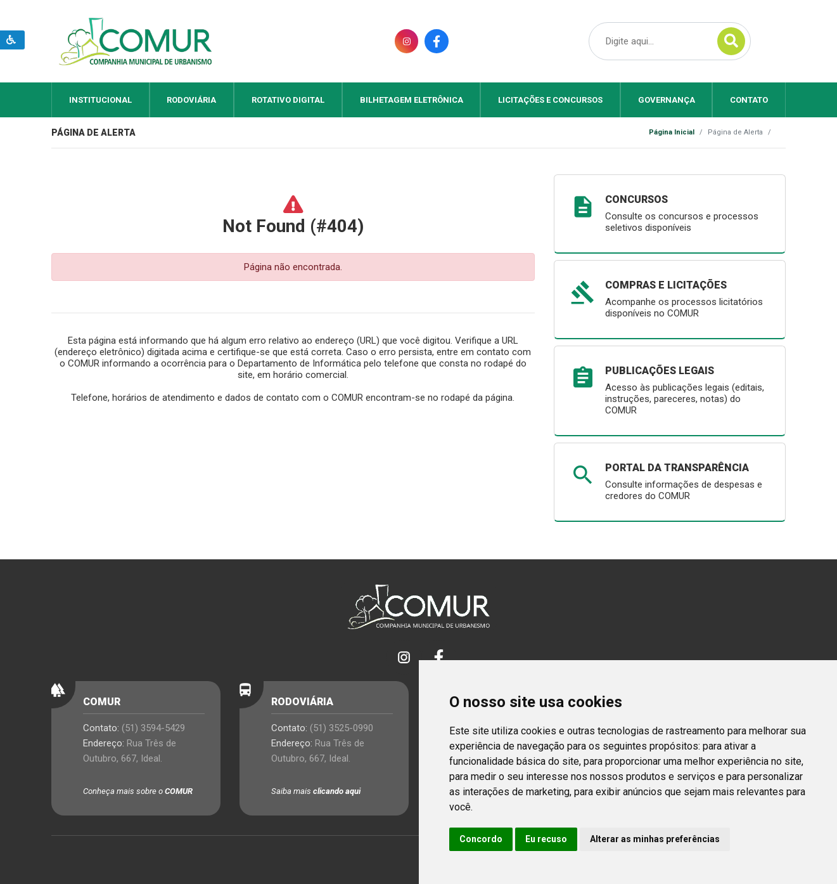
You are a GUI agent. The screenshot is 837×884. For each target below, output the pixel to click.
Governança (666, 100)
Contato (749, 100)
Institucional (100, 100)
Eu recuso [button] (546, 839)
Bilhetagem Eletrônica (411, 100)
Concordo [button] (480, 839)
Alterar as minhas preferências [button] (655, 839)
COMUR (179, 791)
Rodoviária (191, 100)
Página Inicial (671, 132)
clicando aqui (337, 791)
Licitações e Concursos (550, 100)
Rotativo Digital (288, 100)
